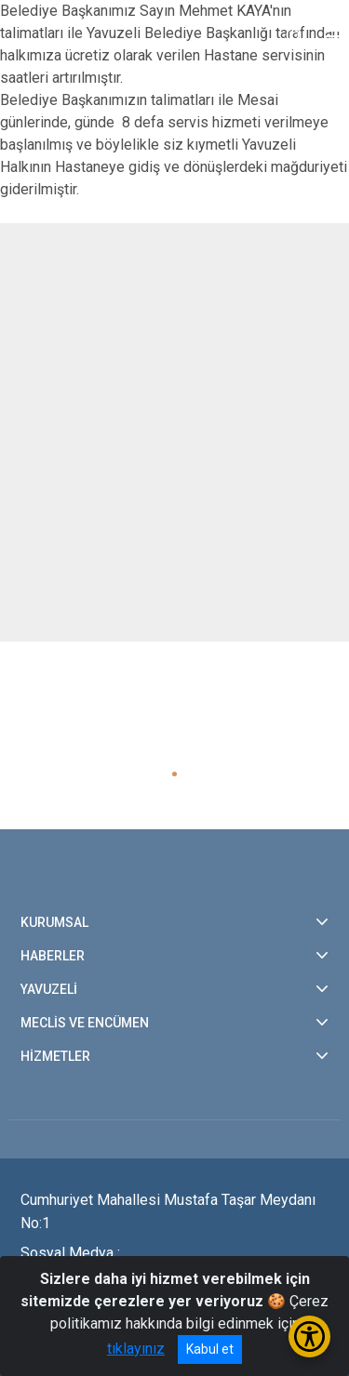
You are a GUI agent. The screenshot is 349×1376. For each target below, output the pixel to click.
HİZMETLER (55, 1056)
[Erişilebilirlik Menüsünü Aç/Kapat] (309, 1336)
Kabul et (210, 1349)
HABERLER (52, 955)
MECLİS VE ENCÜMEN (84, 1022)
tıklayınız (136, 1348)
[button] (174, 774)
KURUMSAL (54, 922)
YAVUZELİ (48, 989)
